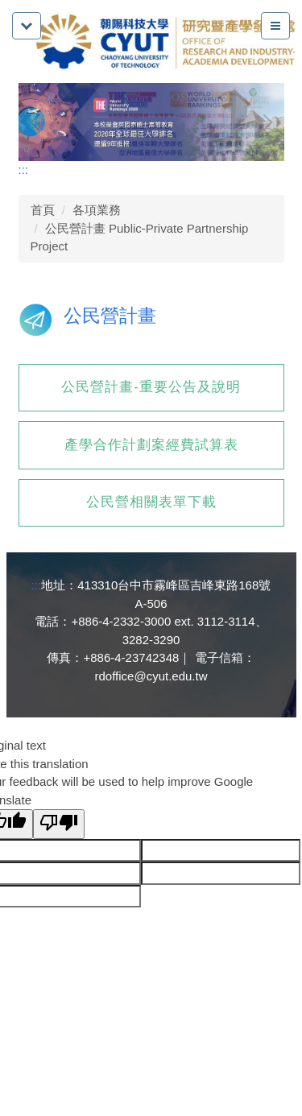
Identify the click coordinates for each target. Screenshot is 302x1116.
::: (24, 169)
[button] (39, 122)
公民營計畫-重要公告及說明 (151, 387)
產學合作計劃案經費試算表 (151, 445)
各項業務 (96, 210)
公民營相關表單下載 (151, 502)
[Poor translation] (59, 824)
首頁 (43, 210)
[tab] (200, 145)
